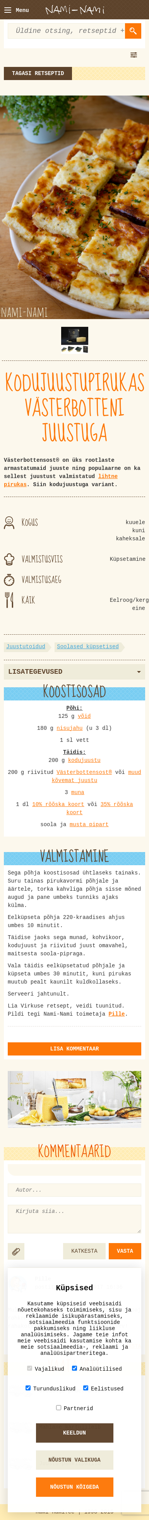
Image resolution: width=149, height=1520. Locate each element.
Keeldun (74, 1433)
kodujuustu (84, 760)
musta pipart (89, 824)
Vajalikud (45, 1369)
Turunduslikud (50, 1388)
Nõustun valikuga (74, 1460)
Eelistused (103, 1388)
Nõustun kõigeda (74, 1487)
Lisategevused (74, 672)
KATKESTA (84, 1251)
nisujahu (69, 728)
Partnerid (74, 1408)
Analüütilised (97, 1369)
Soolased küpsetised (88, 647)
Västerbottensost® (84, 772)
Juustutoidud (25, 647)
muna (77, 792)
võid (84, 716)
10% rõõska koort (58, 804)
